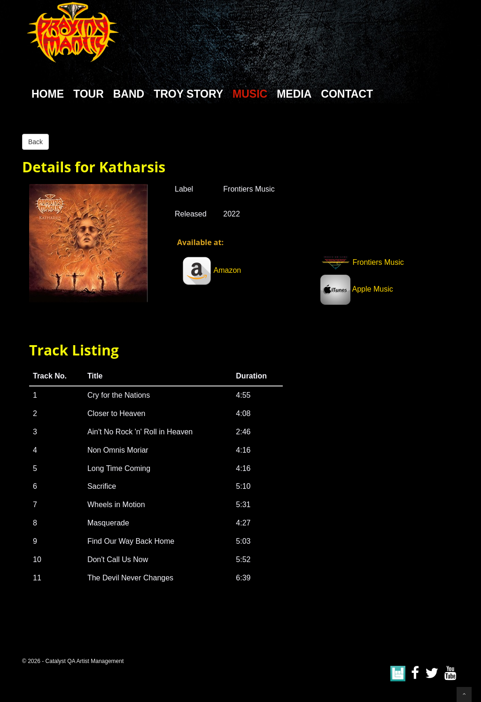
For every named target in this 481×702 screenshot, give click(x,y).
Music (250, 94)
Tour (88, 94)
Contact (347, 94)
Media (294, 94)
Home (47, 94)
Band (128, 94)
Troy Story (188, 94)
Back (35, 142)
